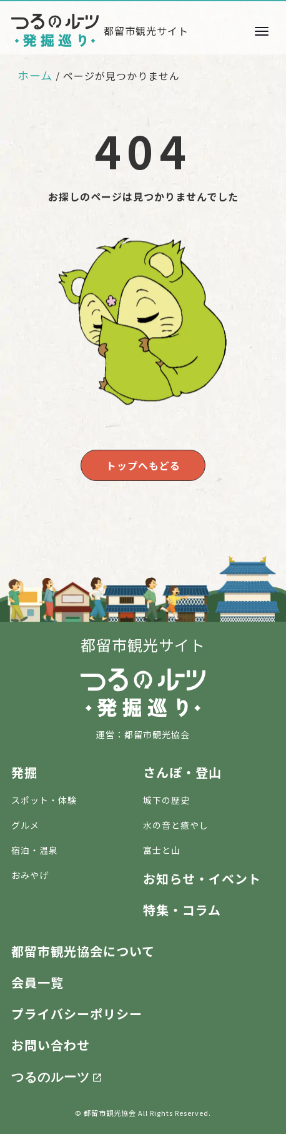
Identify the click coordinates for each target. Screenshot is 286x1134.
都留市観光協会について (83, 951)
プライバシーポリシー (76, 1014)
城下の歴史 (166, 800)
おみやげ (30, 875)
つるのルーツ (50, 1076)
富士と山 (161, 850)
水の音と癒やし (176, 825)
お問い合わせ (50, 1045)
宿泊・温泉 (34, 850)
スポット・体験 (44, 800)
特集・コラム (182, 910)
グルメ (25, 825)
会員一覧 (37, 982)
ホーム (34, 75)
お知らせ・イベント (202, 878)
